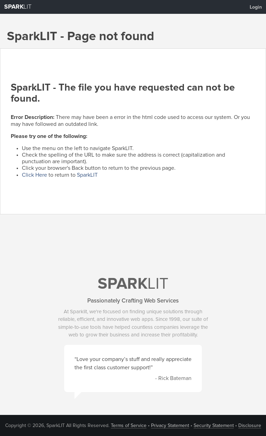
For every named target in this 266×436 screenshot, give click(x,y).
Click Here (34, 175)
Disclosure (249, 425)
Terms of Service (129, 425)
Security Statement (214, 425)
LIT (18, 7)
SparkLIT (87, 175)
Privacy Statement (170, 425)
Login (256, 7)
